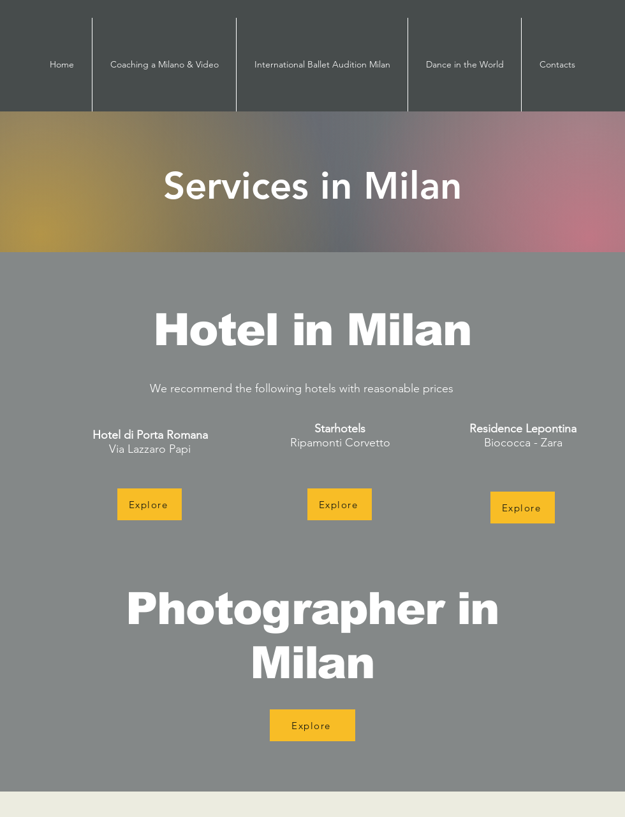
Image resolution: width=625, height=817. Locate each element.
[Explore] (149, 504)
